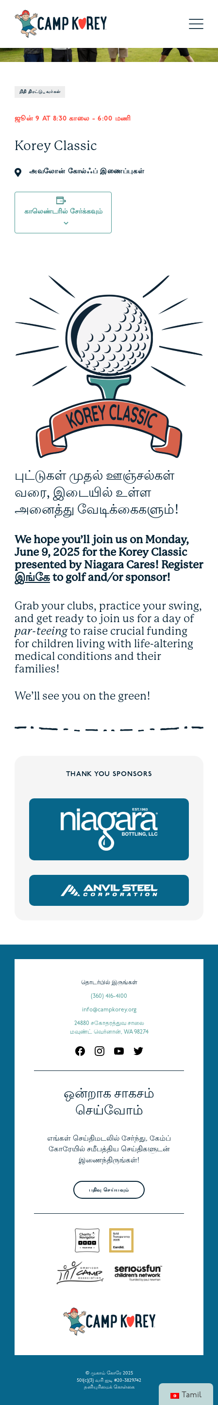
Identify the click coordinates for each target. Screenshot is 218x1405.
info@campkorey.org (109, 1010)
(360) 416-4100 (109, 996)
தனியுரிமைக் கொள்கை (109, 1387)
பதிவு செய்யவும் (109, 1190)
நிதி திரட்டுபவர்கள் (39, 92)
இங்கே (32, 577)
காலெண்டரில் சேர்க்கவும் (63, 211)
